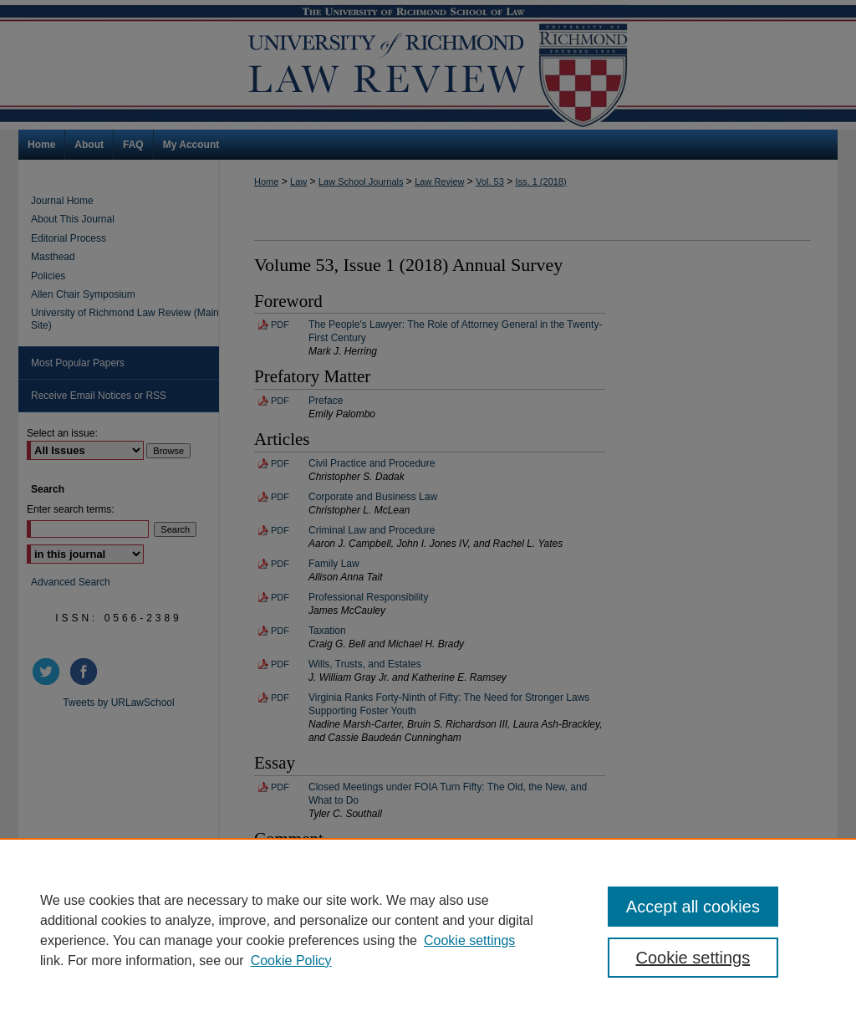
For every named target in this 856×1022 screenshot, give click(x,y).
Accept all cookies (693, 906)
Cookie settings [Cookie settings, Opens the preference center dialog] (692, 957)
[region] (428, 930)
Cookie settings (469, 940)
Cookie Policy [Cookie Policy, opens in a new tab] (291, 960)
